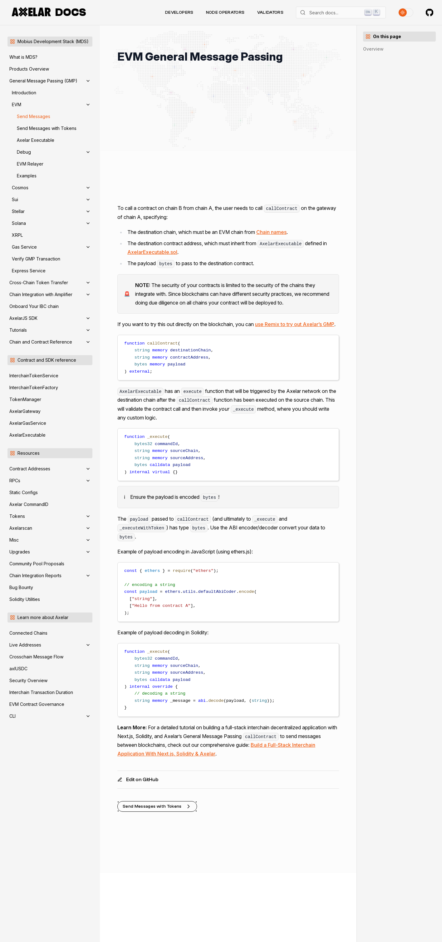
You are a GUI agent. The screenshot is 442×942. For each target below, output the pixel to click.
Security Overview (28, 680)
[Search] (341, 12)
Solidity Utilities (24, 599)
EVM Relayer (30, 163)
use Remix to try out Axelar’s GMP (294, 324)
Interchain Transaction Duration (41, 692)
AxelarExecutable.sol (152, 252)
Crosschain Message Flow (36, 656)
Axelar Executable (35, 140)
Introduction (24, 92)
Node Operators (225, 12)
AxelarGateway (25, 411)
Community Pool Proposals (36, 563)
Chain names (271, 232)
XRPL (17, 235)
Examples (27, 175)
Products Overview (29, 69)
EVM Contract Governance (36, 704)
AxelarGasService (27, 423)
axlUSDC (18, 668)
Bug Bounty (21, 587)
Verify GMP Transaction (36, 258)
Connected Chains (28, 633)
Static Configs (23, 492)
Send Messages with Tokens (46, 128)
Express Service (29, 270)
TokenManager (25, 399)
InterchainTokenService (33, 375)
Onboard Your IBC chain (34, 306)
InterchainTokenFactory (33, 387)
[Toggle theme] (405, 12)
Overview (373, 49)
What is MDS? (23, 57)
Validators (270, 12)
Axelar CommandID (28, 504)
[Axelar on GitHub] (429, 12)
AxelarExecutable (27, 435)
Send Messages (33, 116)
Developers (179, 12)
